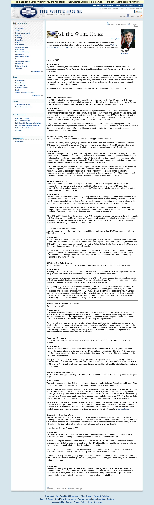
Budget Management (22, 33)
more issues (35, 71)
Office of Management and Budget (27, 125)
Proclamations (20, 85)
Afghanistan (19, 28)
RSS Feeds (135, 17)
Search (69, 502)
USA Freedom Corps (22, 121)
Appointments (84, 499)
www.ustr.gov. (123, 409)
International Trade (22, 56)
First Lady (74, 496)
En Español (138, 8)
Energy (17, 42)
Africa (17, 31)
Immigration (19, 54)
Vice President (62, 496)
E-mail (131, 8)
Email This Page (75, 489)
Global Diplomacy (21, 47)
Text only (111, 499)
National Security (21, 66)
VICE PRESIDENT (109, 5)
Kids (125, 8)
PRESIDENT (97, 5)
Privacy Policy (80, 502)
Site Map (98, 502)
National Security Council (24, 128)
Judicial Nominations (22, 61)
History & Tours (117, 8)
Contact (101, 499)
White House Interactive (23, 107)
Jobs (94, 499)
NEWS (140, 5)
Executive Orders (21, 87)
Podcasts (122, 17)
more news (36, 95)
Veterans (18, 68)
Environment (19, 45)
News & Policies (101, 496)
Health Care (19, 49)
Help (90, 502)
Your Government (104, 8)
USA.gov (18, 130)
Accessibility (58, 502)
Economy (18, 38)
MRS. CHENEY (131, 5)
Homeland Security (22, 52)
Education (19, 40)
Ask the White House (22, 104)
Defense (18, 35)
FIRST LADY (120, 5)
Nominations (19, 142)
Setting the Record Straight (24, 92)
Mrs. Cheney (86, 496)
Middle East (19, 63)
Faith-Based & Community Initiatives (28, 123)
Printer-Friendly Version (116, 24)
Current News (20, 80)
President (49, 496)
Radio (17, 90)
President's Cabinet (22, 118)
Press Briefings (20, 83)
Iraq (16, 59)
